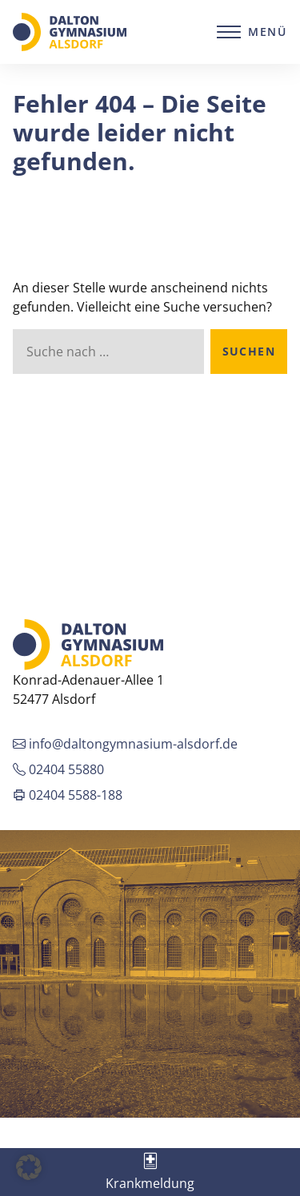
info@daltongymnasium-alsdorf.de (125, 744)
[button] (29, 1167)
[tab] (150, 1172)
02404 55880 (58, 769)
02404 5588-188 (67, 795)
